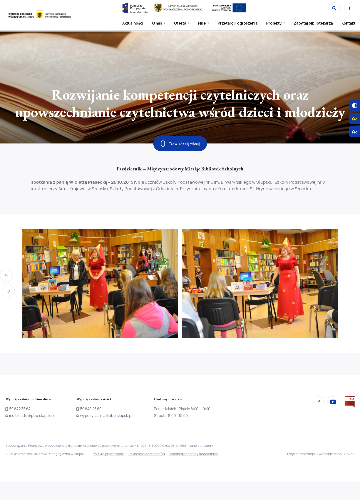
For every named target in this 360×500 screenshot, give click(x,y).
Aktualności (132, 23)
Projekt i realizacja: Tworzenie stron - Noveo (321, 454)
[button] (6, 274)
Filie (201, 23)
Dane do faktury (201, 445)
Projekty (273, 23)
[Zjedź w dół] (180, 143)
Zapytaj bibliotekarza (312, 23)
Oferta (179, 23)
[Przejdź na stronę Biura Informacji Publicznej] (350, 402)
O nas (156, 23)
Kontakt (348, 23)
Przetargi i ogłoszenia (237, 23)
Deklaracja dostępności (149, 454)
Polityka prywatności (108, 454)
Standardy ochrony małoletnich (198, 454)
